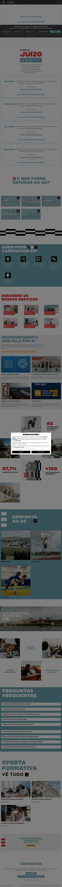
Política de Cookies (20, 447)
